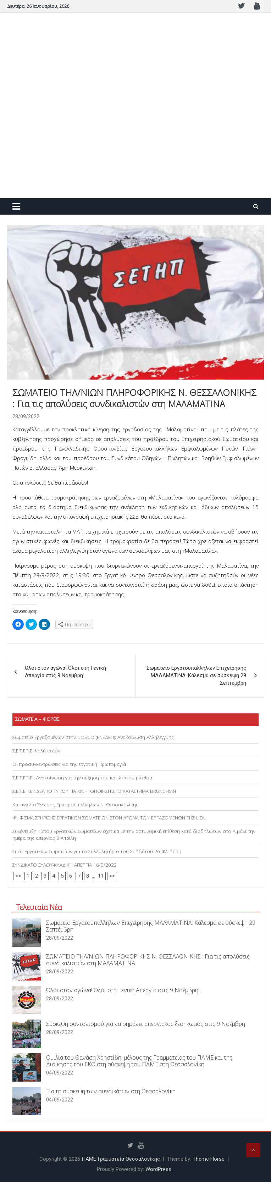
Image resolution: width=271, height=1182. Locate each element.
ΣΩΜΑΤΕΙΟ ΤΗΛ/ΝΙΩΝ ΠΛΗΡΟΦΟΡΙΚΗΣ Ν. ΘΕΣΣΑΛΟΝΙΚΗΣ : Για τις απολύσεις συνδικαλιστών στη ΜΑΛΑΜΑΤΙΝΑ (148, 959)
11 (101, 876)
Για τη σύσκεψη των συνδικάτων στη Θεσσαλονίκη (111, 1091)
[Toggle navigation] (16, 206)
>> (112, 876)
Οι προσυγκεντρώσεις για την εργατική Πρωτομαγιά (69, 764)
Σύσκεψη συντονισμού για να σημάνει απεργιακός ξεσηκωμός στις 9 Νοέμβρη (145, 1024)
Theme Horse (209, 1159)
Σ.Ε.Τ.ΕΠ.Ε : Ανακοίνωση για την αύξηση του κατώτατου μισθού (82, 777)
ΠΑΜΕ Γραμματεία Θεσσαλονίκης (121, 1159)
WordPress (158, 1169)
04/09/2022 (59, 1073)
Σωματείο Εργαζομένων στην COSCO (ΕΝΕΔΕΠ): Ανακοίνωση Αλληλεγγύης (93, 737)
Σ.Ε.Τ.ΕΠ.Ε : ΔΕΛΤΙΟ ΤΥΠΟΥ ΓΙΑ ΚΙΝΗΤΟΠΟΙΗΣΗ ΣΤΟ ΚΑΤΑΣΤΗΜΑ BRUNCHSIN (94, 791)
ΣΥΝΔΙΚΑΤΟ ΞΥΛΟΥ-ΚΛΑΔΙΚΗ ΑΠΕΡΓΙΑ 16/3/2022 (64, 865)
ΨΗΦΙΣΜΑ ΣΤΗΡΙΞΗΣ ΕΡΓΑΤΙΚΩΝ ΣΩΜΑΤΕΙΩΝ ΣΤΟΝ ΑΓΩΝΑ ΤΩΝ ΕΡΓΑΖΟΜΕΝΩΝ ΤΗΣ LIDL (109, 817)
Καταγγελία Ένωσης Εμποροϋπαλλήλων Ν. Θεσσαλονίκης (75, 804)
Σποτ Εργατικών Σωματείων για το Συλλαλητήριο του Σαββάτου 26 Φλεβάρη (96, 851)
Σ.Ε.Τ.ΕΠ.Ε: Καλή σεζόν (36, 750)
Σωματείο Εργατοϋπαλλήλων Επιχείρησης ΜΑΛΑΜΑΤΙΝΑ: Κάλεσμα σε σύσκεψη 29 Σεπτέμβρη (196, 675)
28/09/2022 (25, 416)
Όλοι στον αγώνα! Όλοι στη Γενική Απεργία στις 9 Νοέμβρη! (65, 672)
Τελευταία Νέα (39, 907)
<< (18, 876)
